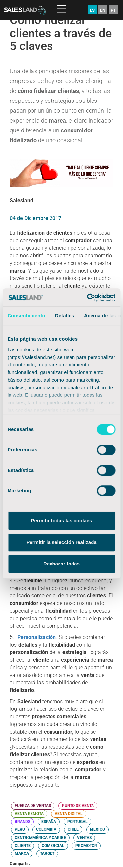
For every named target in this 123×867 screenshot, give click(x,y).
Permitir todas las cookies (61, 520)
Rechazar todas (61, 563)
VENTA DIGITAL (69, 813)
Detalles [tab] (64, 315)
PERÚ (20, 829)
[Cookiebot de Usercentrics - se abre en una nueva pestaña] (87, 297)
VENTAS (84, 837)
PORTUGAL (77, 821)
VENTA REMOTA (29, 813)
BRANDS (22, 821)
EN (102, 10)
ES (92, 10)
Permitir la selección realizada (61, 542)
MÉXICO (97, 829)
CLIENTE (23, 845)
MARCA (22, 853)
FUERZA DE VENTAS (33, 805)
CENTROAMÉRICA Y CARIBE (40, 837)
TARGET (47, 853)
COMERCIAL (53, 845)
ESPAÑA (48, 821)
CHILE (73, 829)
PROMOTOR (86, 845)
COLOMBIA (46, 829)
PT (113, 10)
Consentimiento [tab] (26, 315)
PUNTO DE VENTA (78, 805)
